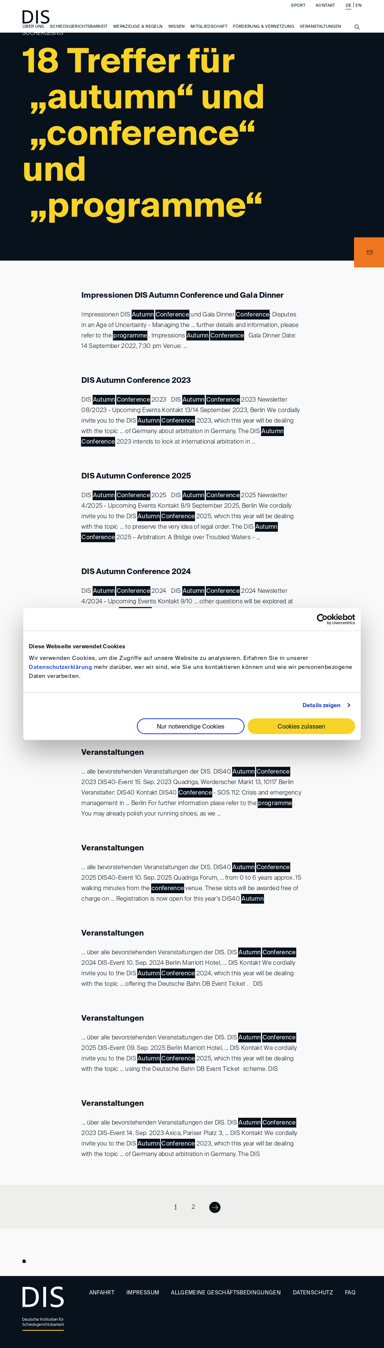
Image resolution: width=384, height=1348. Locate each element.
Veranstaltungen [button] (320, 33)
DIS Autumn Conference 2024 (136, 572)
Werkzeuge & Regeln (137, 33)
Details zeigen (321, 705)
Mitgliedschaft (208, 33)
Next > (210, 1207)
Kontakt (325, 12)
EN (359, 12)
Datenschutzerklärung (60, 667)
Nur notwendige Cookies (190, 727)
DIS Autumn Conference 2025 (136, 476)
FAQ (350, 1293)
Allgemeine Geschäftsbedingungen (226, 1293)
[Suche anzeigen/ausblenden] (357, 38)
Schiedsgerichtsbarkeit (79, 33)
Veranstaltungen (112, 753)
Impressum (142, 1293)
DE (349, 12)
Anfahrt (101, 1293)
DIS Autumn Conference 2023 (136, 381)
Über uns (33, 33)
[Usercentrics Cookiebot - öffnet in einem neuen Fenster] (322, 619)
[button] (369, 252)
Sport (298, 12)
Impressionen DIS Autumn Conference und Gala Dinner (182, 296)
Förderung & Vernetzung (263, 33)
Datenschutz (313, 1293)
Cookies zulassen (301, 727)
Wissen (176, 33)
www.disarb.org (25, 1262)
